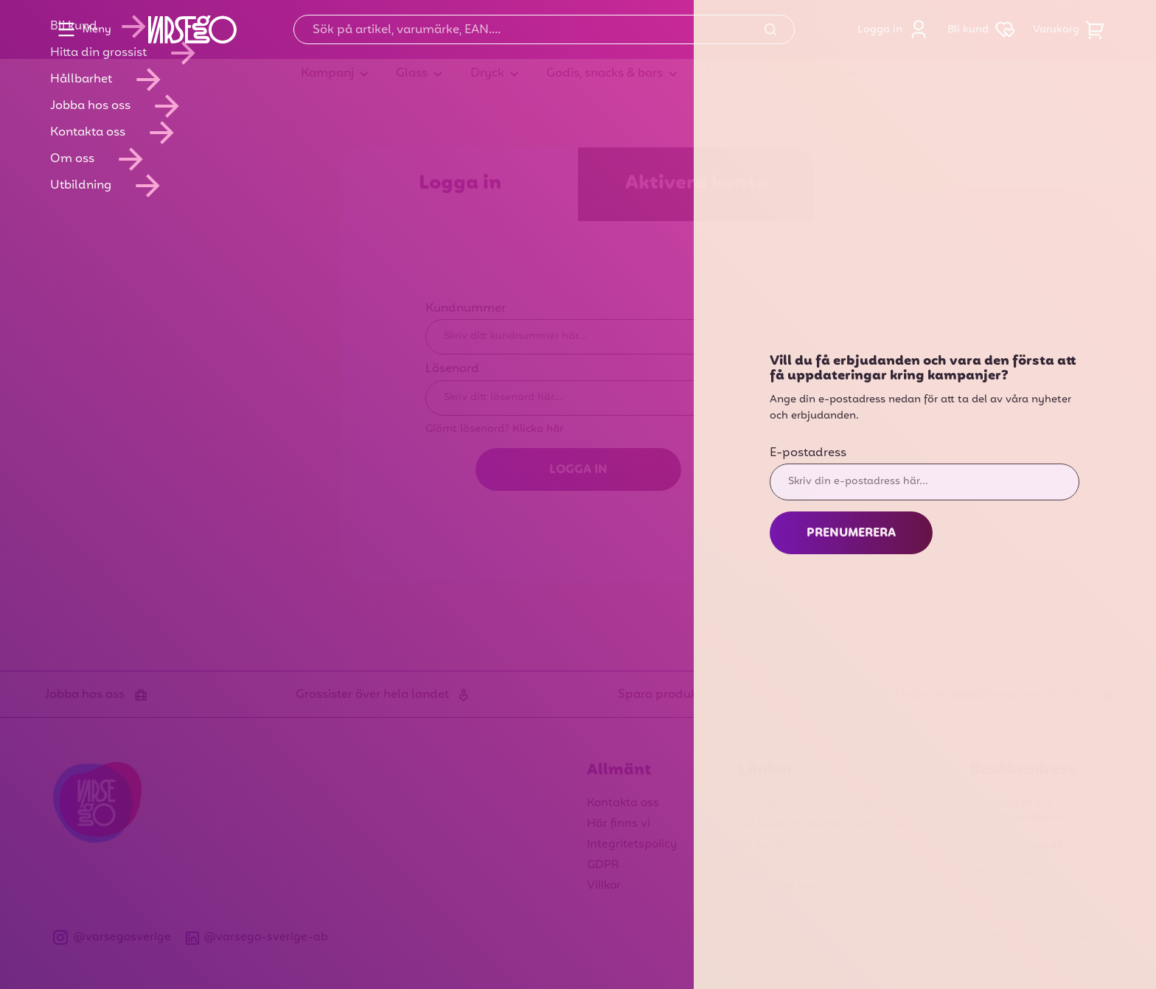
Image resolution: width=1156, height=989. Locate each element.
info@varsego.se (1017, 845)
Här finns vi (618, 824)
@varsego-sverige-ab (257, 938)
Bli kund (984, 29)
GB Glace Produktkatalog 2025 (823, 824)
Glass (412, 74)
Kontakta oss (623, 803)
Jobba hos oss (778, 886)
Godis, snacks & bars (604, 74)
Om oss (760, 865)
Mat (717, 74)
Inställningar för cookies (1036, 937)
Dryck (487, 74)
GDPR (603, 865)
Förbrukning (805, 74)
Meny (80, 29)
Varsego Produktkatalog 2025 (821, 803)
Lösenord (452, 369)
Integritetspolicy (632, 844)
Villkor (604, 886)
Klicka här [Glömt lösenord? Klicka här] (537, 429)
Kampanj (327, 74)
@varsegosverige (112, 938)
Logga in (896, 29)
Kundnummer (465, 309)
